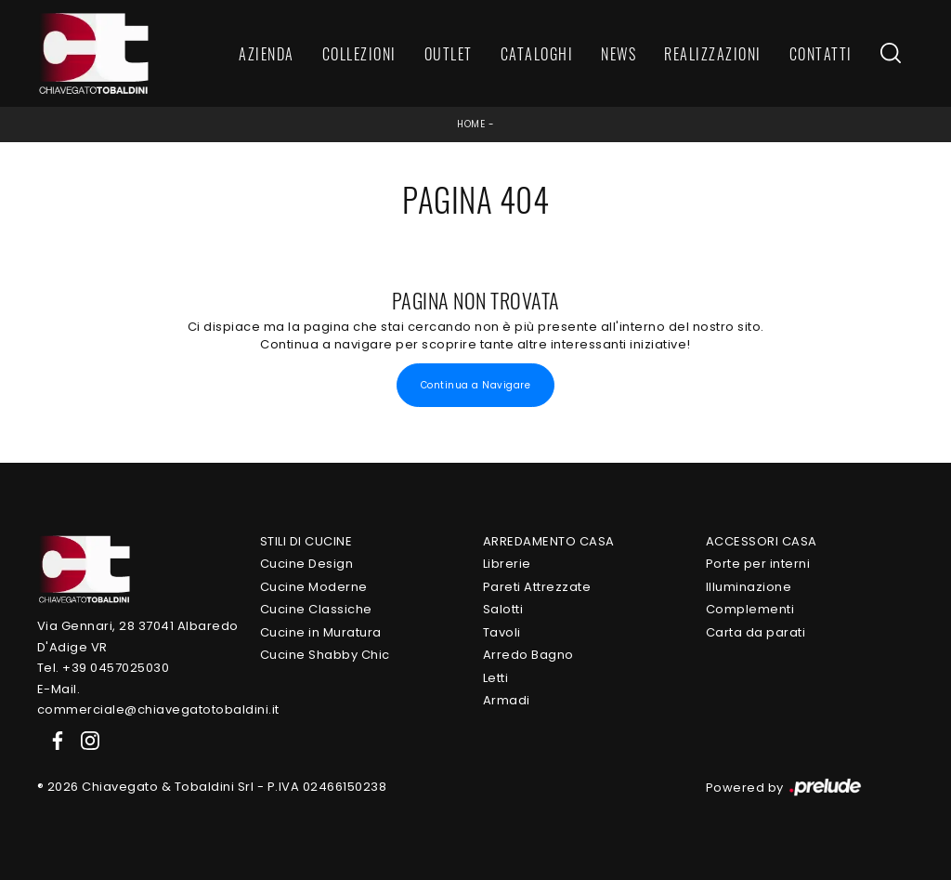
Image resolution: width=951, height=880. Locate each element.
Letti (496, 678)
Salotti (503, 609)
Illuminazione (749, 587)
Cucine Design (307, 563)
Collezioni (359, 54)
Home (471, 124)
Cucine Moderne (314, 587)
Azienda (266, 54)
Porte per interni (758, 563)
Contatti (821, 54)
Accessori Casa (761, 541)
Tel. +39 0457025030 (103, 667)
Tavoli (502, 632)
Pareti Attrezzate (537, 587)
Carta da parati (756, 632)
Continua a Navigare (476, 385)
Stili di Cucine (306, 541)
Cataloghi (537, 54)
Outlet (448, 54)
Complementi (750, 609)
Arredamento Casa (549, 541)
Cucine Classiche (316, 609)
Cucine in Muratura (321, 632)
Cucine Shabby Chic (325, 654)
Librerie (507, 563)
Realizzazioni (713, 54)
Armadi (506, 700)
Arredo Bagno (528, 654)
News (618, 54)
